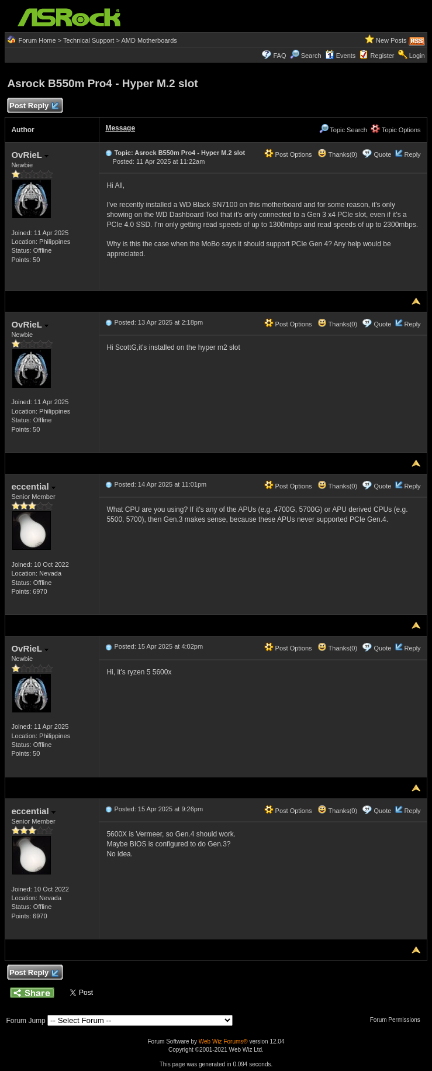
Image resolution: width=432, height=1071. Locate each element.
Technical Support (88, 40)
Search (311, 55)
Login (417, 55)
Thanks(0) (337, 154)
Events (340, 55)
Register (383, 55)
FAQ (279, 55)
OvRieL (29, 155)
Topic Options (396, 129)
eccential (33, 486)
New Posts (391, 40)
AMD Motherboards (149, 40)
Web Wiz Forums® (223, 1041)
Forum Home (37, 40)
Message (120, 128)
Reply (412, 154)
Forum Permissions (398, 1020)
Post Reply (33, 106)
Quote (382, 154)
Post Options (288, 154)
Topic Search (343, 129)
